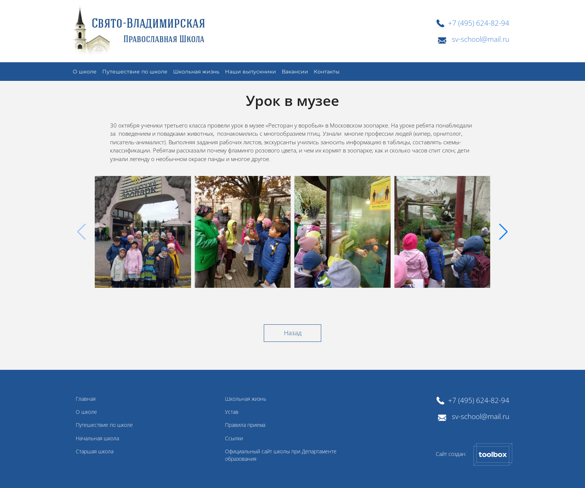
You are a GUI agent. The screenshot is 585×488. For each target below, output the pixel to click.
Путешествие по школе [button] (135, 72)
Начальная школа (97, 438)
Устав (231, 412)
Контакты (327, 72)
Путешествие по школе (104, 425)
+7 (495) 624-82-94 (478, 23)
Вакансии (295, 72)
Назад (292, 332)
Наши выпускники (250, 72)
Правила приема (245, 425)
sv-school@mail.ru (480, 39)
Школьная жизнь (196, 72)
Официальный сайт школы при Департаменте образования (281, 455)
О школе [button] (85, 72)
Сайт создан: (474, 454)
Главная (86, 399)
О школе (86, 412)
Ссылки (234, 438)
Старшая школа (94, 451)
